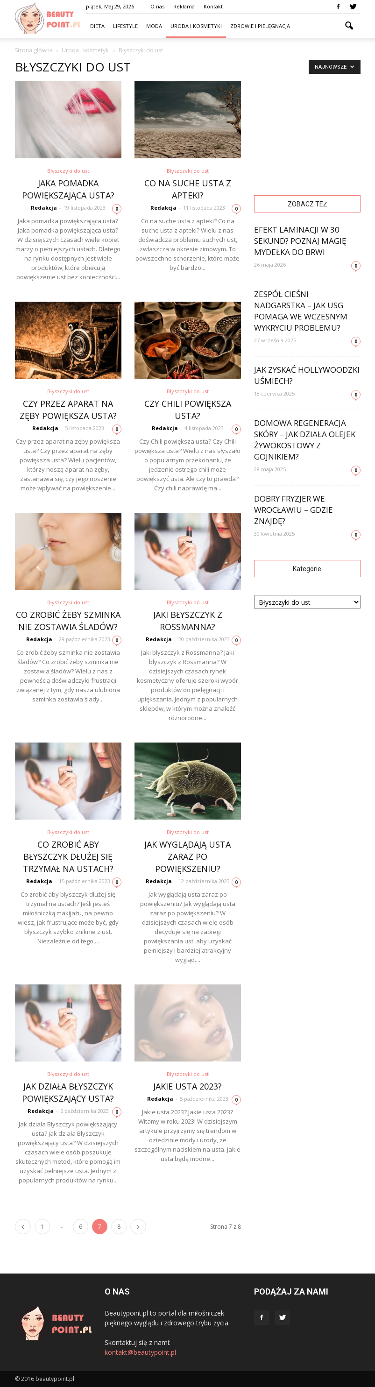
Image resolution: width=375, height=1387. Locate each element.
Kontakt (213, 6)
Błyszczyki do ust (68, 170)
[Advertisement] (307, 128)
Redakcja (44, 207)
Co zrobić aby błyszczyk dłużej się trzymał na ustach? (68, 856)
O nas (157, 6)
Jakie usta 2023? (187, 1086)
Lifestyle (125, 25)
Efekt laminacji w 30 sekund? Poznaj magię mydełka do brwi (300, 240)
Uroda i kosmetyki (196, 25)
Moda (154, 25)
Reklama (184, 6)
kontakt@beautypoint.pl (140, 1352)
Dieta (97, 25)
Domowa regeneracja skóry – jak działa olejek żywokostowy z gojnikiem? (304, 440)
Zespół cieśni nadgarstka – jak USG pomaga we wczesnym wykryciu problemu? (300, 311)
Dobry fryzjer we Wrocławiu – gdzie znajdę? (293, 509)
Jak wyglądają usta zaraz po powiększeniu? (187, 856)
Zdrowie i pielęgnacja (260, 25)
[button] (349, 26)
